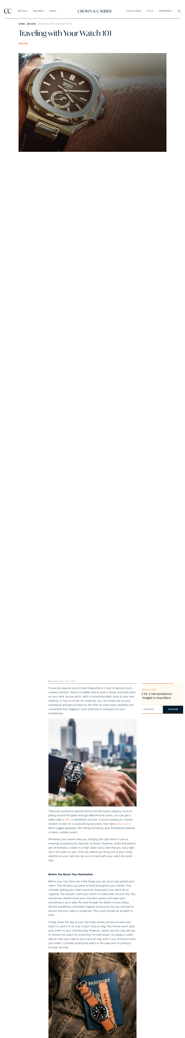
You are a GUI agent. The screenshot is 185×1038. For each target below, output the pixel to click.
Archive (31, 24)
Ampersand (165, 11)
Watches (22, 11)
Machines (38, 11)
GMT (67, 819)
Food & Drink (133, 11)
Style (150, 11)
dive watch (124, 824)
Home (22, 24)
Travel (53, 11)
